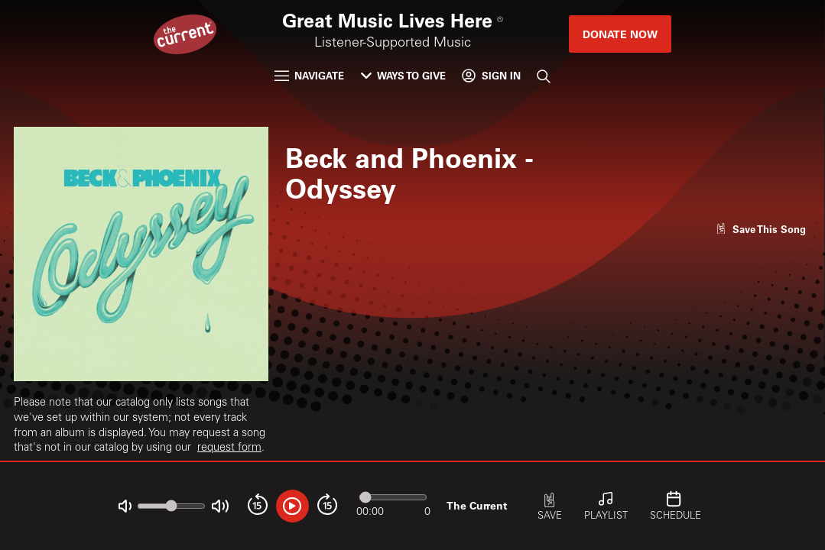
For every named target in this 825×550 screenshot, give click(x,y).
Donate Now (620, 34)
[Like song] (761, 228)
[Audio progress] (393, 497)
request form (229, 448)
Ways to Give (403, 75)
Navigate (309, 75)
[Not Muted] (125, 506)
